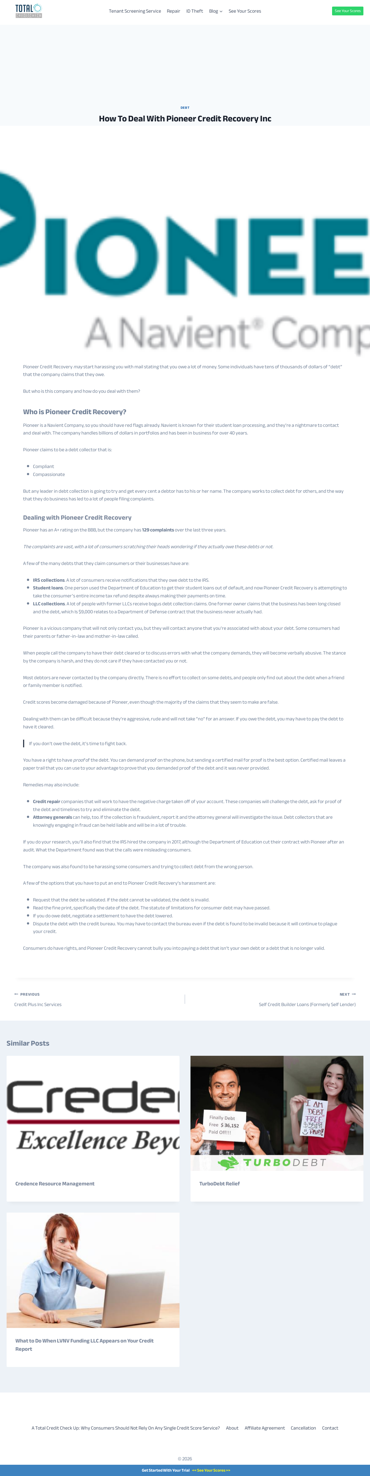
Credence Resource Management (55, 1184)
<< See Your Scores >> (211, 1470)
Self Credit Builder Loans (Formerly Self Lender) (273, 999)
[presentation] (93, 1113)
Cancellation (303, 1428)
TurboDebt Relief (219, 1184)
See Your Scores (245, 11)
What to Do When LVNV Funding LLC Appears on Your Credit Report (84, 1345)
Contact (330, 1428)
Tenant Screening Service (135, 11)
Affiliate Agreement (265, 1428)
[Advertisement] (185, 63)
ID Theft (194, 11)
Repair (173, 11)
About (232, 1428)
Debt (185, 107)
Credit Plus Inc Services (97, 999)
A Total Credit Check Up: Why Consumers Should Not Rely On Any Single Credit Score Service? (126, 1428)
